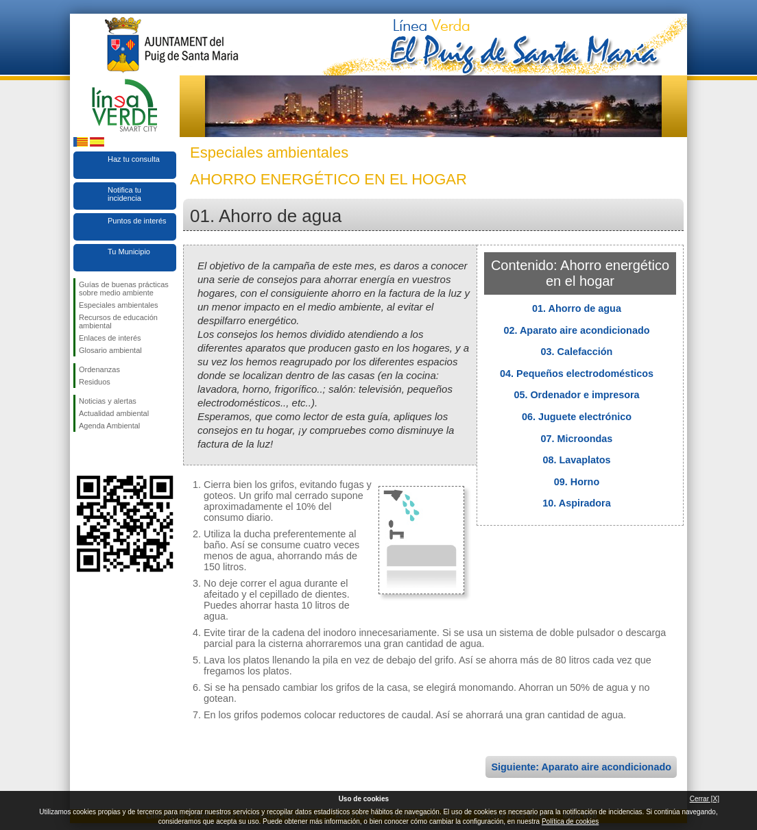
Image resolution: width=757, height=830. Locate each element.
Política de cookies (570, 821)
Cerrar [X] (704, 799)
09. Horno (576, 481)
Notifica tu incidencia (124, 194)
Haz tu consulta (134, 159)
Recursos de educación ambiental (118, 321)
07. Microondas (577, 438)
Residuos (94, 382)
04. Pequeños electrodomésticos (576, 373)
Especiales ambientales (118, 305)
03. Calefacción (577, 351)
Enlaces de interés (110, 338)
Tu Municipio (129, 251)
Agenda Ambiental (109, 426)
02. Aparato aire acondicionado (577, 330)
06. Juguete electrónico (577, 416)
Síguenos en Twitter (104, 453)
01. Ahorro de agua (576, 308)
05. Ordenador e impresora (576, 394)
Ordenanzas (99, 369)
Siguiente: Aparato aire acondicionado (581, 766)
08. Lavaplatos (576, 459)
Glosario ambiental (110, 350)
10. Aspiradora (576, 503)
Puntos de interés (137, 221)
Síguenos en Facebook (81, 453)
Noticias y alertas (107, 401)
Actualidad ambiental (114, 413)
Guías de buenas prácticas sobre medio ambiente (124, 288)
